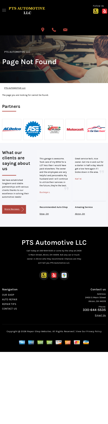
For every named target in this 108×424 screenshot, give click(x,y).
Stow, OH (44, 213)
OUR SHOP (8, 294)
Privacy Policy (93, 331)
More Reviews (14, 209)
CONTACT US (9, 308)
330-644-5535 (46, 250)
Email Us (100, 315)
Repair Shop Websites (39, 331)
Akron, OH (80, 213)
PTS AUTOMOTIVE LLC (17, 51)
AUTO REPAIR (9, 299)
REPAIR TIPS (9, 304)
